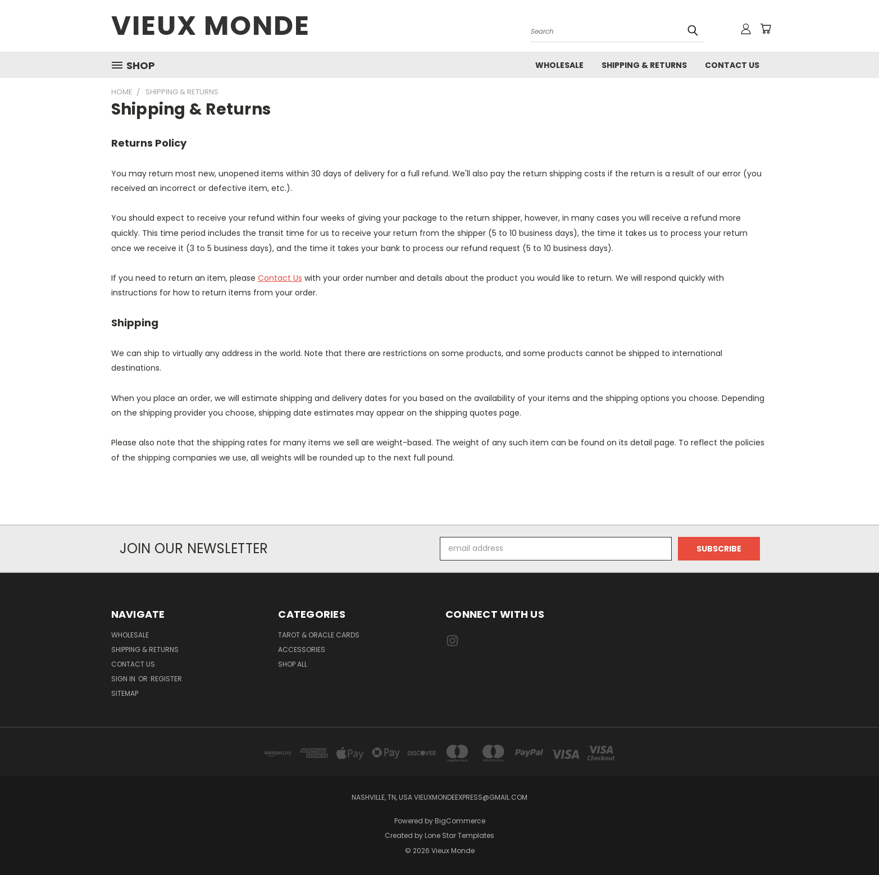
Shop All (292, 664)
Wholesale (559, 65)
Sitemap (124, 693)
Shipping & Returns (644, 65)
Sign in (124, 678)
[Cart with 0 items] (765, 28)
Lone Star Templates (459, 835)
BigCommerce (460, 821)
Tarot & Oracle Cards (318, 635)
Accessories (301, 649)
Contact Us (732, 65)
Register (166, 678)
